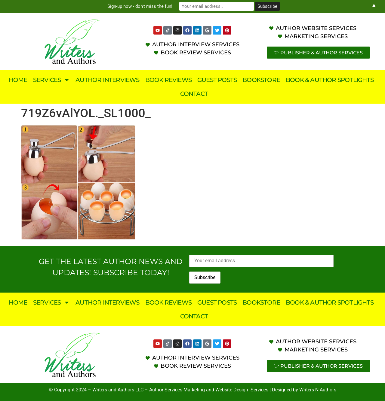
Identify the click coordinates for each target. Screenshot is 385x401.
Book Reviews (168, 80)
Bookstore (261, 80)
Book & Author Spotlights (330, 80)
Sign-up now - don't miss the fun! (141, 6)
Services (51, 80)
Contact (194, 93)
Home (18, 80)
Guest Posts (217, 80)
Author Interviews (107, 80)
